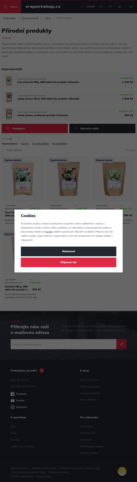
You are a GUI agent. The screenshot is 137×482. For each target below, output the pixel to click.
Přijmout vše (68, 262)
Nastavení (68, 251)
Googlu (49, 232)
